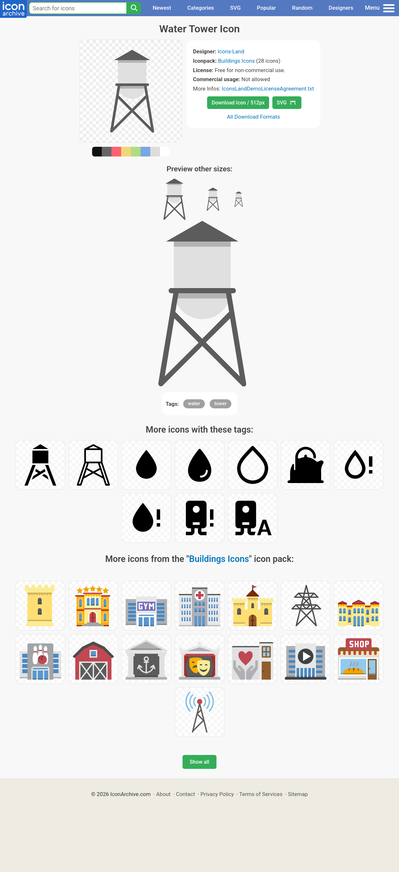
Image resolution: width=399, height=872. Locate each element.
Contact (185, 794)
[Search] (133, 8)
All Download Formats (253, 116)
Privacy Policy (217, 794)
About (163, 794)
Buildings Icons (236, 61)
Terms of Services (260, 794)
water (194, 403)
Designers (341, 8)
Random (302, 8)
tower (221, 403)
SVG (235, 8)
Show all (199, 762)
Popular (266, 8)
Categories (200, 8)
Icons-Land (230, 51)
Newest (161, 8)
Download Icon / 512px (238, 103)
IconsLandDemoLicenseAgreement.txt (268, 88)
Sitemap (298, 794)
